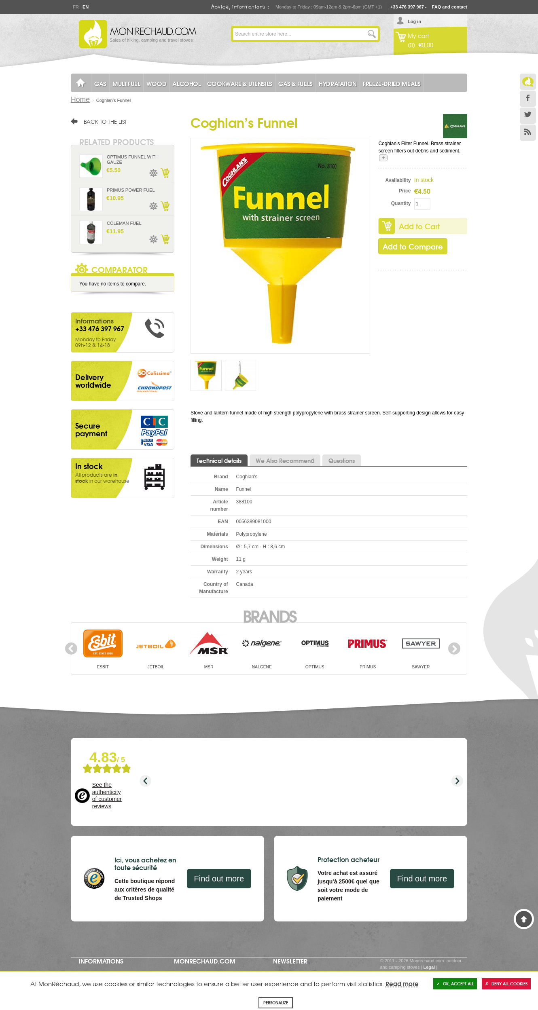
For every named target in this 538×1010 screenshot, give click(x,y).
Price (405, 191)
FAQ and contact (449, 6)
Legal (429, 967)
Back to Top (524, 919)
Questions (341, 460)
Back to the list (105, 121)
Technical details (219, 460)
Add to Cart (419, 226)
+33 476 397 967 (407, 6)
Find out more (219, 878)
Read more (402, 983)
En (85, 6)
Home (80, 99)
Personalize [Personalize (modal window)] (275, 1002)
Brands (269, 615)
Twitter (528, 116)
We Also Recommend (285, 460)
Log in (414, 21)
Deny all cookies (506, 983)
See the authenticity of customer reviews (107, 795)
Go (372, 34)
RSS (528, 133)
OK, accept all (455, 983)
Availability (398, 180)
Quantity (401, 203)
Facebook (528, 99)
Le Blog (528, 82)
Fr (75, 6)
